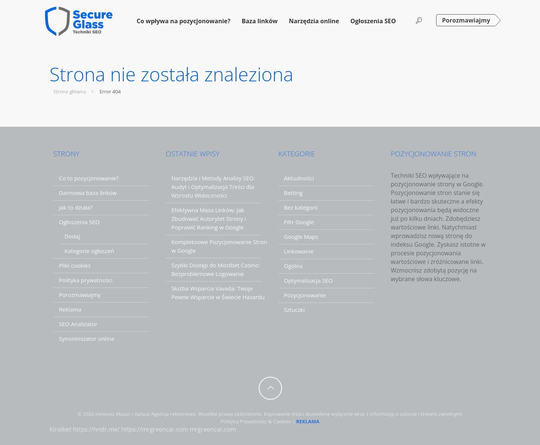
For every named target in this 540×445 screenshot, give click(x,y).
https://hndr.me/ (96, 429)
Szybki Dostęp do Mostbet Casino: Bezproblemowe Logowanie (215, 269)
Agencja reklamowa (173, 414)
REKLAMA (308, 421)
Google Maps (301, 236)
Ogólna (293, 266)
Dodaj (72, 236)
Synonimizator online (86, 338)
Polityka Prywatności (243, 421)
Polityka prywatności (85, 280)
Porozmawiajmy (466, 20)
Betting (293, 192)
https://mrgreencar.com (154, 429)
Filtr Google (299, 222)
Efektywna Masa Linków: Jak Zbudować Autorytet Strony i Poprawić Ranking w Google (208, 218)
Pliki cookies (75, 265)
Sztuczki (294, 309)
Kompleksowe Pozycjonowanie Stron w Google (219, 246)
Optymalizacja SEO (308, 280)
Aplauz (142, 414)
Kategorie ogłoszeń (89, 251)
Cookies (282, 421)
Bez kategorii (301, 207)
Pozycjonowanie (305, 295)
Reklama (70, 309)
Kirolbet (61, 429)
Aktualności (299, 178)
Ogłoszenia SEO (79, 222)
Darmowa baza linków (88, 192)
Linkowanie (299, 251)
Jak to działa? (75, 207)
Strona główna (74, 91)
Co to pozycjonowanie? (88, 178)
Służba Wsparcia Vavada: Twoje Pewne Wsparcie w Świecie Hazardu (218, 293)
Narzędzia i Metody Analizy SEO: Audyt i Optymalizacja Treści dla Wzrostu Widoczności (213, 186)
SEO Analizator (78, 324)
